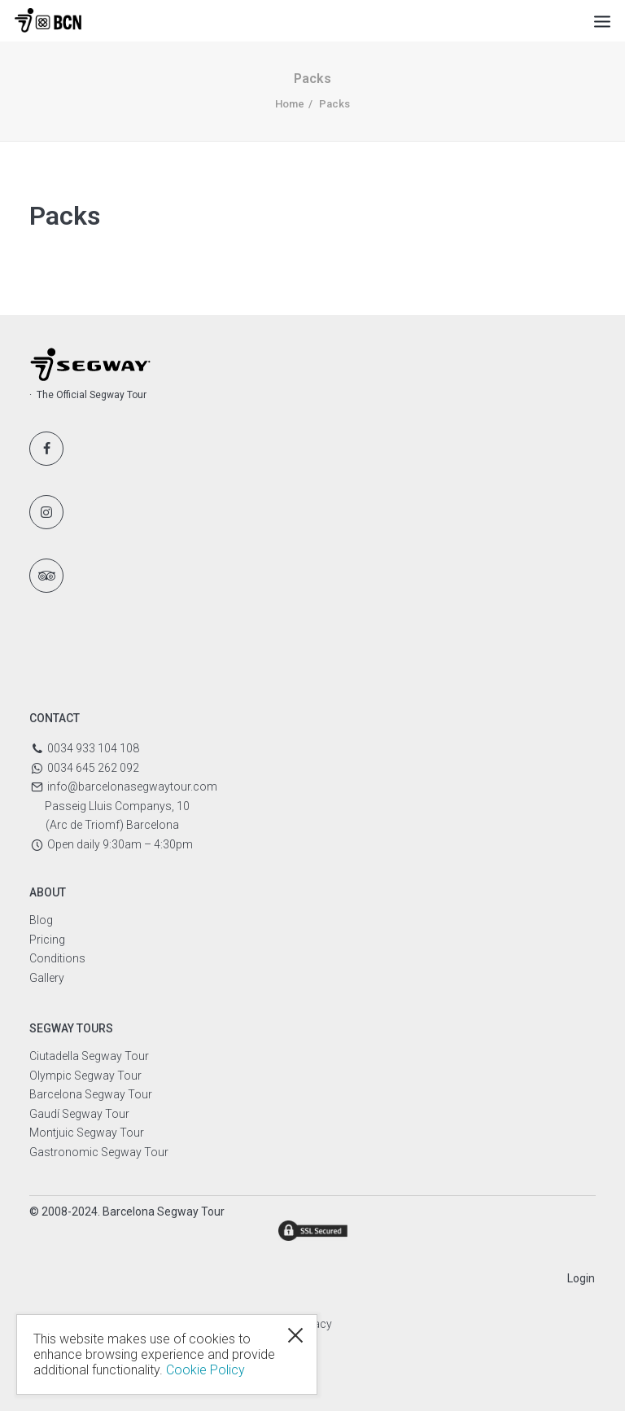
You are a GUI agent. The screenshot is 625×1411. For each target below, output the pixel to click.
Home (289, 104)
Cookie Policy (205, 1370)
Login (581, 1278)
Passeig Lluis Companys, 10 (117, 806)
